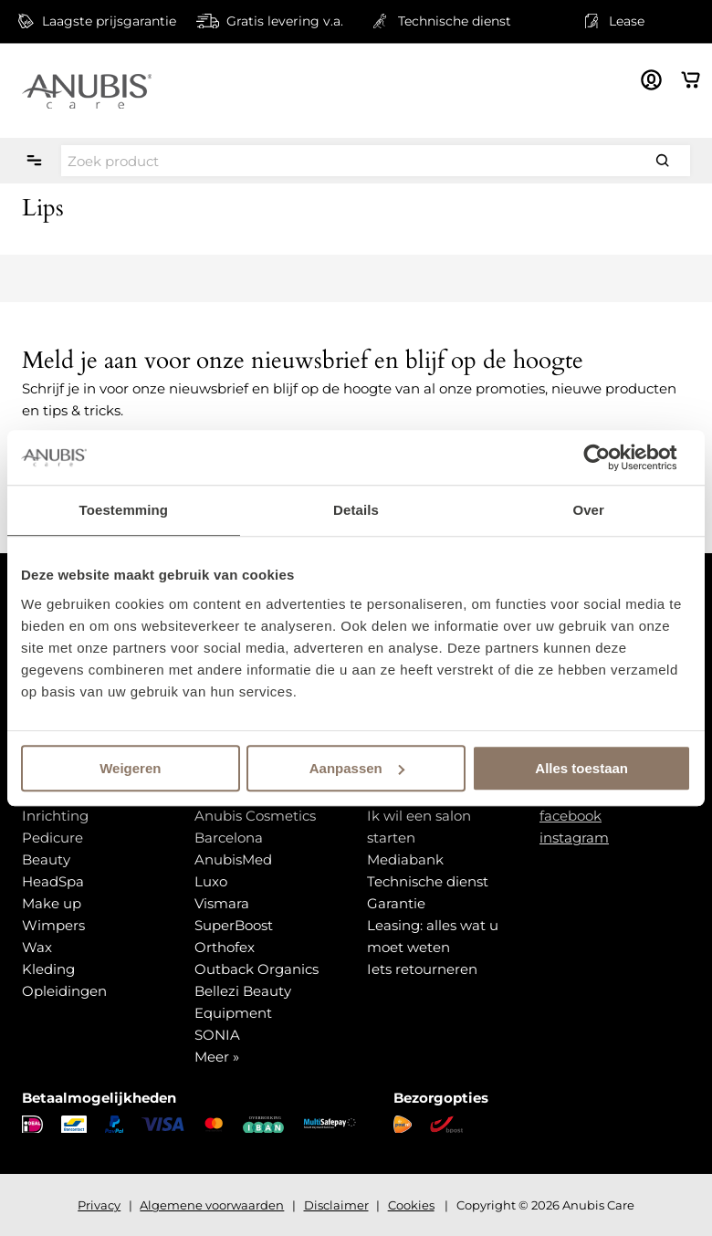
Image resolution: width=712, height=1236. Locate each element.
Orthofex (224, 947)
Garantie (396, 903)
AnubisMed (233, 859)
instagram (574, 837)
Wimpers (53, 925)
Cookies (411, 1205)
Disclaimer (336, 1205)
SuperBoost (233, 925)
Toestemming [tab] (124, 510)
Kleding (48, 969)
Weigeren (130, 768)
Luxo (210, 881)
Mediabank (405, 859)
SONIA (217, 1034)
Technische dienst (427, 881)
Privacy (99, 1205)
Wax (37, 947)
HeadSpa (53, 881)
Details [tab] (356, 510)
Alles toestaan (581, 768)
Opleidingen (64, 991)
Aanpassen (356, 768)
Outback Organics (256, 969)
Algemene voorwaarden (212, 1205)
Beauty (46, 859)
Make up (51, 903)
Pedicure (52, 837)
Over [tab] (588, 510)
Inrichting (55, 815)
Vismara (221, 903)
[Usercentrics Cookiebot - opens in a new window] (611, 457)
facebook (570, 815)
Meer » (216, 1056)
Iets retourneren (422, 969)
